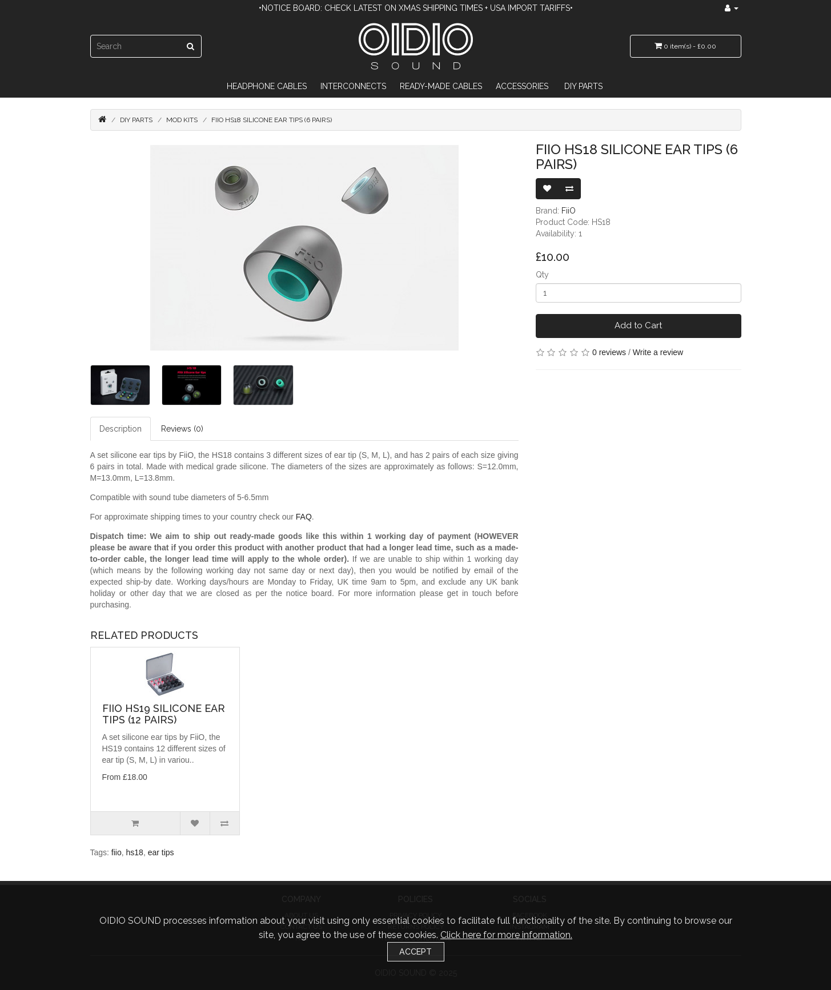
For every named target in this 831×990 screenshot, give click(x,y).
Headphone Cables (267, 86)
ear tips (161, 852)
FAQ (304, 516)
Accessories (522, 86)
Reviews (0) (182, 428)
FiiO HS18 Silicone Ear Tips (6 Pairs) (271, 120)
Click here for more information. (506, 934)
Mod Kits (182, 120)
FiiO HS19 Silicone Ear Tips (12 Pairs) (163, 714)
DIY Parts (583, 86)
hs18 (134, 852)
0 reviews (609, 352)
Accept (415, 951)
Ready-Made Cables (441, 86)
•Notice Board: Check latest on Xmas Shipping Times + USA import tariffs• (416, 8)
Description (120, 428)
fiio (116, 852)
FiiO (568, 210)
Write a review (658, 352)
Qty (542, 274)
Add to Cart (638, 325)
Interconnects (353, 86)
